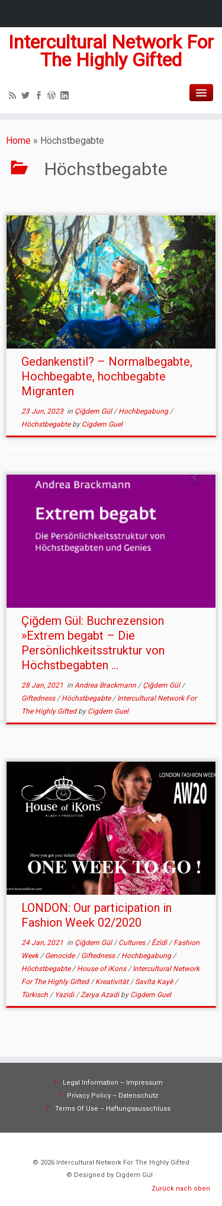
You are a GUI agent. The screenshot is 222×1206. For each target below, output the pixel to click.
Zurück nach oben (181, 1188)
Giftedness (39, 698)
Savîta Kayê (155, 982)
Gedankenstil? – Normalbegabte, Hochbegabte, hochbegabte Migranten (106, 376)
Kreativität (112, 982)
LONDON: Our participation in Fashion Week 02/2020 (96, 915)
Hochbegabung (144, 411)
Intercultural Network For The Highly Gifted (111, 51)
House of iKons (102, 969)
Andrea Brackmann (106, 685)
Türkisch (35, 995)
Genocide (60, 956)
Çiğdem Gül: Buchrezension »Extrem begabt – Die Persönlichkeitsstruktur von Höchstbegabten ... (93, 643)
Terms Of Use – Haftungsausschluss (112, 1109)
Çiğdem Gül (94, 411)
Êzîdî (160, 943)
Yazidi (65, 995)
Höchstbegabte (46, 424)
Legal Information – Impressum (113, 1082)
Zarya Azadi (101, 995)
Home (18, 140)
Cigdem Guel (102, 424)
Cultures (132, 943)
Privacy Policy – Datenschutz (112, 1095)
